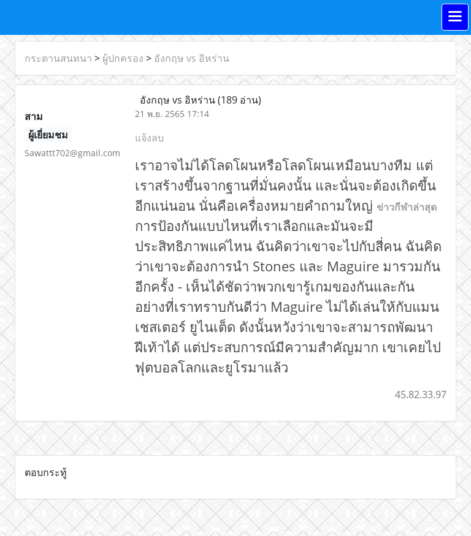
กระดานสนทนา (58, 58)
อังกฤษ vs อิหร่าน (191, 58)
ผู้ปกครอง (123, 58)
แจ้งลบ (149, 138)
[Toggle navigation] (455, 17)
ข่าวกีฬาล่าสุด (407, 207)
